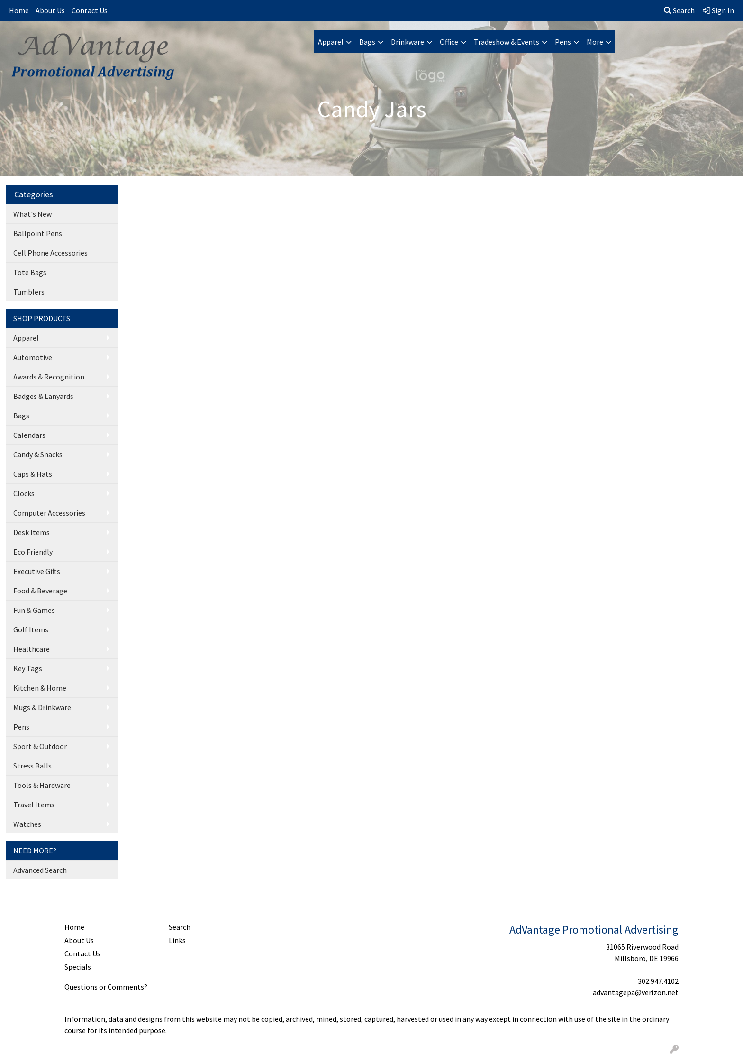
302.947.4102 (658, 981)
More (595, 41)
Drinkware (407, 41)
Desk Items (31, 532)
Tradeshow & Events (506, 41)
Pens (563, 41)
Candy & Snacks (38, 454)
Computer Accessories (49, 513)
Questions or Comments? (105, 986)
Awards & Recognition (48, 376)
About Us (50, 10)
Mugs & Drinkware (42, 707)
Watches (27, 824)
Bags (367, 41)
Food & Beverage (40, 590)
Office (449, 41)
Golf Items (30, 629)
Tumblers (29, 291)
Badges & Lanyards (43, 396)
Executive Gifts (36, 571)
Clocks (24, 493)
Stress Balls (32, 765)
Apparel (331, 41)
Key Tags (27, 668)
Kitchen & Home (39, 688)
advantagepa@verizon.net (636, 992)
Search (679, 10)
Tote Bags (29, 272)
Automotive (32, 357)
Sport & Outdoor (40, 746)
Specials (77, 967)
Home (19, 10)
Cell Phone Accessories (50, 253)
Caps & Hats (32, 474)
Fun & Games (34, 610)
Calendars (29, 435)
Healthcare (31, 649)
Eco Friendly (33, 551)
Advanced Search (40, 870)
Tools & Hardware (42, 785)
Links (177, 940)
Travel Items (33, 804)
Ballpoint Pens (37, 233)
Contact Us (90, 10)
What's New (32, 214)
